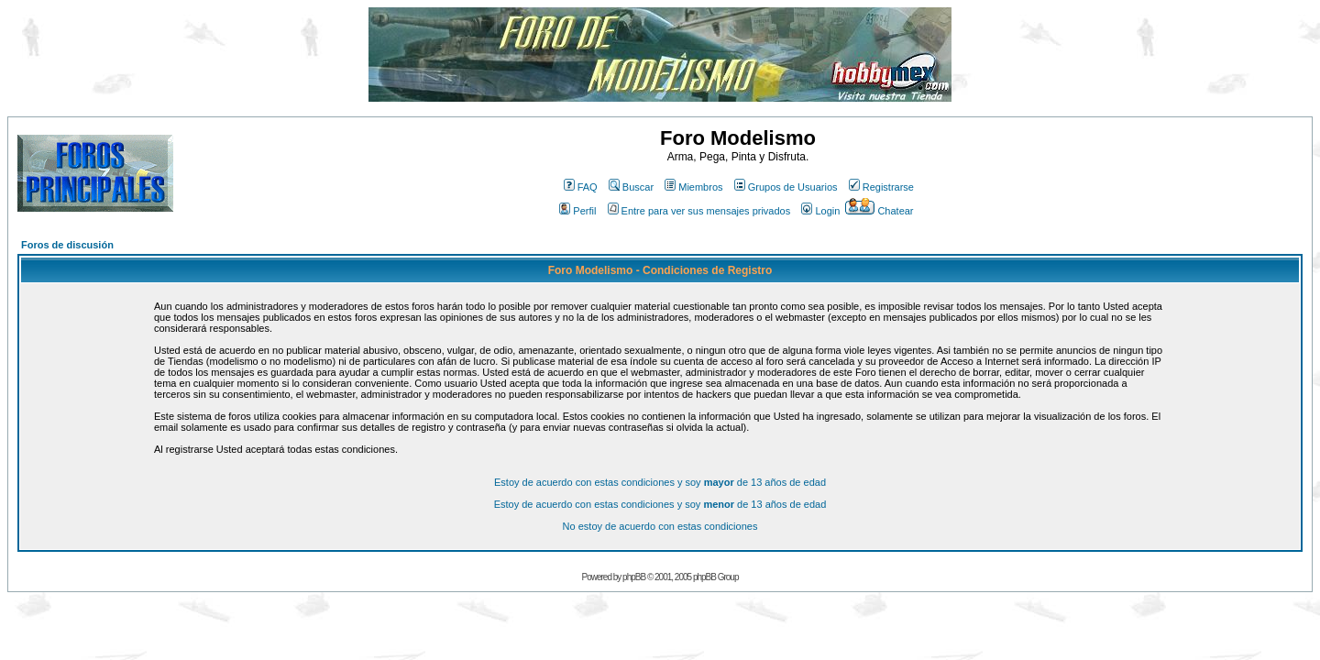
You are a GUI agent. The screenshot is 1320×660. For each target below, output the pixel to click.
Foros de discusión (67, 244)
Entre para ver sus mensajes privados (699, 210)
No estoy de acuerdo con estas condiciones (660, 526)
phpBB (633, 577)
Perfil (577, 210)
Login (820, 210)
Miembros (693, 187)
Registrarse (881, 187)
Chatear (879, 210)
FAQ (581, 187)
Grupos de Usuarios (786, 187)
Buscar (631, 187)
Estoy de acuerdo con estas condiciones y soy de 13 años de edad (660, 482)
